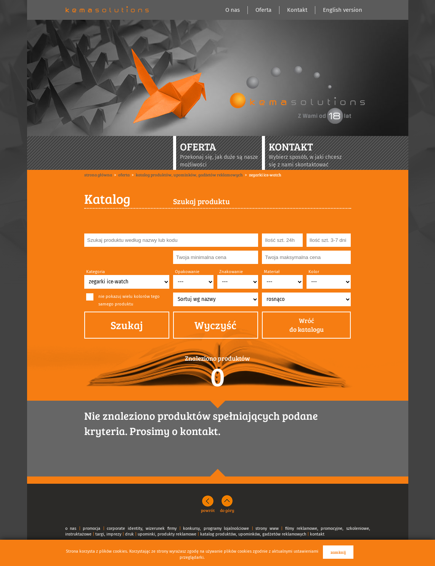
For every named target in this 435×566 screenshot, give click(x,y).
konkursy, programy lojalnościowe (216, 528)
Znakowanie (231, 271)
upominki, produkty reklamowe (167, 534)
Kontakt (297, 9)
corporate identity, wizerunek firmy (142, 528)
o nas (71, 528)
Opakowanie (187, 271)
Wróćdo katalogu (306, 325)
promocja (91, 528)
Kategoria (95, 271)
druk (129, 534)
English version (342, 9)
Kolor (313, 271)
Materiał (271, 271)
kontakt (317, 534)
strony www (267, 528)
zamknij (338, 552)
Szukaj (127, 325)
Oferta (263, 9)
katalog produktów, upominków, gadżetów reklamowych (253, 534)
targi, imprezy (108, 534)
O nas (232, 9)
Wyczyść (215, 325)
